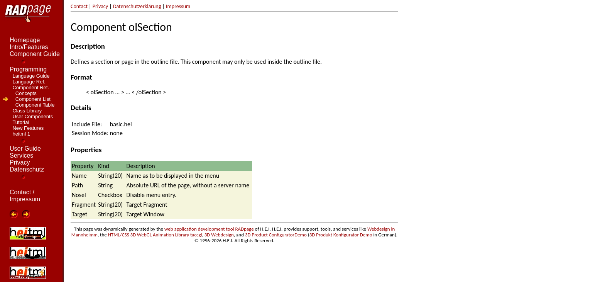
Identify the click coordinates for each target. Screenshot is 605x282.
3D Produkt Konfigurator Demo (340, 235)
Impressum (178, 6)
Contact (79, 6)
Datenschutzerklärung (137, 6)
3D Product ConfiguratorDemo (276, 235)
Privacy (100, 6)
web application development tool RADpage (209, 229)
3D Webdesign (219, 235)
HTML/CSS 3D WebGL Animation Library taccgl (155, 235)
